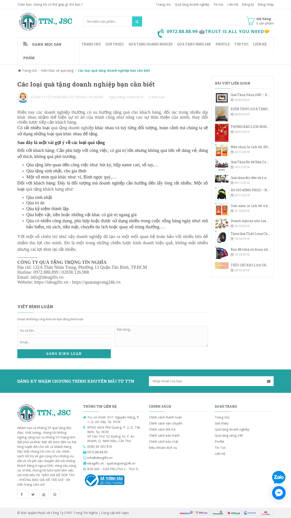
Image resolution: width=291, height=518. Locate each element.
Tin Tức (241, 44)
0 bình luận (157, 97)
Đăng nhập (266, 4)
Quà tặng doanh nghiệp (192, 4)
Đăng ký (248, 4)
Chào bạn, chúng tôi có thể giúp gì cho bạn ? (50, 4)
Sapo (125, 513)
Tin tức (218, 4)
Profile (223, 44)
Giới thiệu (114, 44)
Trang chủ (91, 44)
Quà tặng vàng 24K (194, 44)
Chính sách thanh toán (165, 417)
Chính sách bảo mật (163, 441)
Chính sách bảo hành (164, 435)
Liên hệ (232, 4)
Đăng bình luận (64, 353)
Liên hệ (260, 44)
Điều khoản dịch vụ (163, 447)
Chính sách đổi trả (162, 429)
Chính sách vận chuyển (165, 423)
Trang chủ (163, 4)
